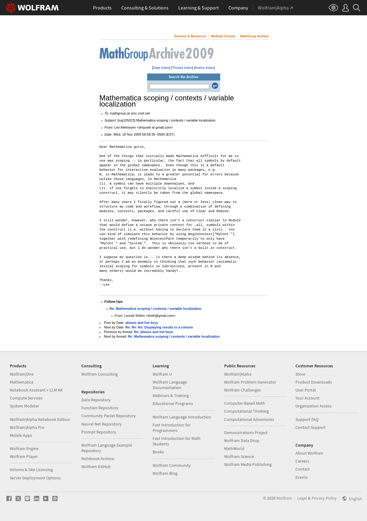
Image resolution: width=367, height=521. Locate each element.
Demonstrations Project (246, 432)
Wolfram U (162, 374)
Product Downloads (313, 382)
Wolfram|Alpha (237, 374)
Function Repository (99, 407)
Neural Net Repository (101, 424)
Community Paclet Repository (108, 415)
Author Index (204, 67)
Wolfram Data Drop (241, 440)
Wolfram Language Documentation (170, 384)
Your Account (307, 398)
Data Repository (96, 400)
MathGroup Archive (254, 36)
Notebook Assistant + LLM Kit (36, 390)
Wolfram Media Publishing (248, 464)
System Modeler (24, 406)
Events (301, 477)
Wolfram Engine (24, 448)
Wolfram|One (22, 374)
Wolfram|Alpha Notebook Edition (40, 419)
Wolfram (284, 498)
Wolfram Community (172, 465)
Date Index (161, 67)
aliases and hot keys (141, 322)
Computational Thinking (246, 411)
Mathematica (21, 382)
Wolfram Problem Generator (250, 382)
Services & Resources (190, 36)
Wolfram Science (239, 456)
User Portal (305, 390)
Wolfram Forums (223, 36)
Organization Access (313, 406)
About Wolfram (309, 453)
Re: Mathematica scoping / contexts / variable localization (155, 308)
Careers (302, 461)
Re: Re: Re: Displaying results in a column (159, 327)
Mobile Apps (21, 435)
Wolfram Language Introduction (182, 417)
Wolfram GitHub (96, 466)
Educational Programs (173, 403)
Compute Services (26, 398)
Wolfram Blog (165, 473)
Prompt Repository (98, 432)
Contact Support (310, 427)
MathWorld (234, 448)
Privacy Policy (324, 498)
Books (158, 452)
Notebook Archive (97, 458)
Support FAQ (306, 419)
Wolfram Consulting (99, 374)
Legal (302, 498)
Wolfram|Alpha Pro (27, 427)
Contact (302, 469)
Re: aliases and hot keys (153, 332)
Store (300, 374)
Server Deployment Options (35, 478)
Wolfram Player (24, 456)
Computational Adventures (249, 419)
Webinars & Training (171, 395)
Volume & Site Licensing (31, 469)
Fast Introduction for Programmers (172, 427)
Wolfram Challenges (242, 390)
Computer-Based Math (244, 403)
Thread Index (182, 67)
